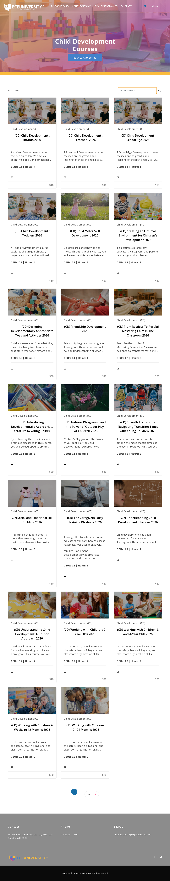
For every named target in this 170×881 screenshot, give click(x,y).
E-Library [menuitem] (126, 6)
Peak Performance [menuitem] (106, 6)
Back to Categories (84, 57)
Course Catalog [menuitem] (81, 6)
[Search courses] (137, 90)
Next (92, 794)
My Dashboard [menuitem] (60, 6)
